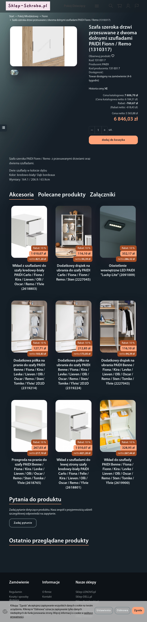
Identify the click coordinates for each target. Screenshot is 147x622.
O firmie (46, 583)
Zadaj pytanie (23, 513)
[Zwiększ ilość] (92, 130)
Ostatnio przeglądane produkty (49, 532)
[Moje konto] (128, 5)
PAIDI (105, 64)
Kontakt (47, 587)
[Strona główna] (29, 5)
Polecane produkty (62, 195)
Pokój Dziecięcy (74, 6)
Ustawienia (104, 610)
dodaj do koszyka (113, 140)
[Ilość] (98, 130)
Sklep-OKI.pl (83, 597)
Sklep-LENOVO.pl (86, 583)
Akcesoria (21, 195)
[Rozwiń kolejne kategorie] (96, 6)
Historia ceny (98, 88)
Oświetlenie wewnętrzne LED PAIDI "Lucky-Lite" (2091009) (117, 270)
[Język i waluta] (136, 5)
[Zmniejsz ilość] (105, 130)
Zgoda (138, 610)
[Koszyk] (119, 5)
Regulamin (15, 583)
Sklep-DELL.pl (84, 587)
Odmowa (122, 610)
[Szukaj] (110, 5)
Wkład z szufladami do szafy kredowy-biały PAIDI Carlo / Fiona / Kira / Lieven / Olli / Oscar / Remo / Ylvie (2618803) (29, 275)
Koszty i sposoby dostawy (19, 589)
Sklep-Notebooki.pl (87, 592)
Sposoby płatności (20, 596)
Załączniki (102, 195)
